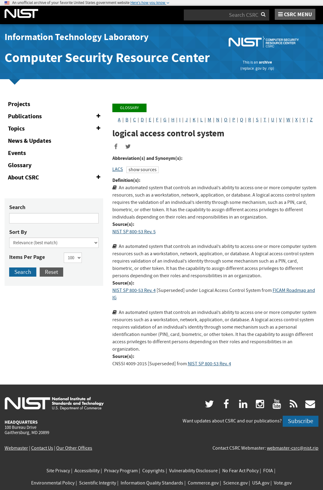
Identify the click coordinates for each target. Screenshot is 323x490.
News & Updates (29, 141)
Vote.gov (283, 483)
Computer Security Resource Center (107, 57)
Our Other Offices (74, 448)
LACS (117, 169)
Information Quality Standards (152, 483)
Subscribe (300, 421)
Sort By (18, 232)
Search (17, 207)
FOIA (268, 471)
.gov (258, 68)
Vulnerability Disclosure (193, 471)
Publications (55, 116)
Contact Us (42, 448)
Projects (19, 104)
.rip (270, 68)
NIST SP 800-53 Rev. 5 (134, 232)
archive (265, 62)
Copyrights (153, 471)
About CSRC (55, 177)
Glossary (19, 165)
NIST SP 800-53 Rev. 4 (134, 290)
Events (17, 153)
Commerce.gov (203, 483)
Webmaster (16, 448)
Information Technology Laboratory (77, 37)
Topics (55, 129)
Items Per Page (27, 257)
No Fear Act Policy (240, 471)
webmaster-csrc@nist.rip (292, 448)
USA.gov (260, 483)
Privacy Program (121, 471)
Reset (51, 272)
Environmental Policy (52, 483)
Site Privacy (58, 471)
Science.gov (235, 483)
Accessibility (87, 471)
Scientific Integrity (97, 483)
